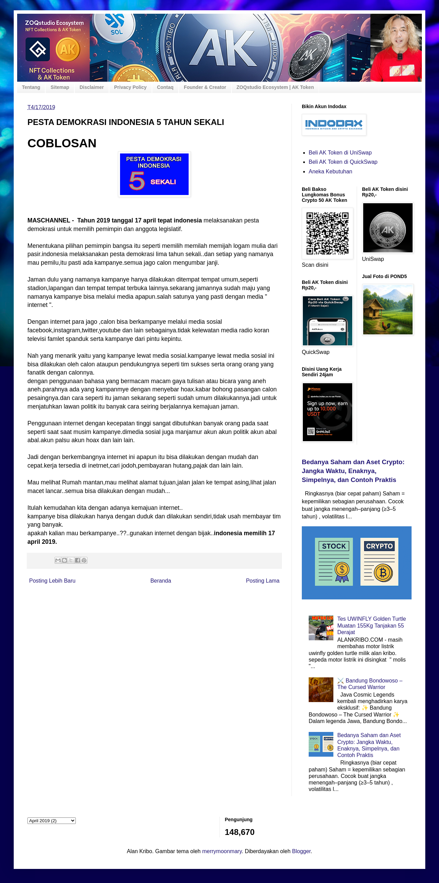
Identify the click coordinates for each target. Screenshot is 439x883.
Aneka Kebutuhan (330, 171)
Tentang (31, 87)
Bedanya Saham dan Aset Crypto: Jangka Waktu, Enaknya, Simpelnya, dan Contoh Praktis (353, 470)
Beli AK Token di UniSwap (340, 153)
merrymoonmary (221, 851)
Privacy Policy (130, 87)
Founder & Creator (205, 87)
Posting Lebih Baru (52, 581)
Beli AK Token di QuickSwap (343, 162)
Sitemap (59, 87)
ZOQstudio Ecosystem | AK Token (275, 87)
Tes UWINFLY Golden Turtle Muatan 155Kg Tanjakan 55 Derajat (371, 625)
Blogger (301, 851)
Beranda (160, 581)
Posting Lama (263, 581)
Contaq (165, 87)
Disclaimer (92, 87)
